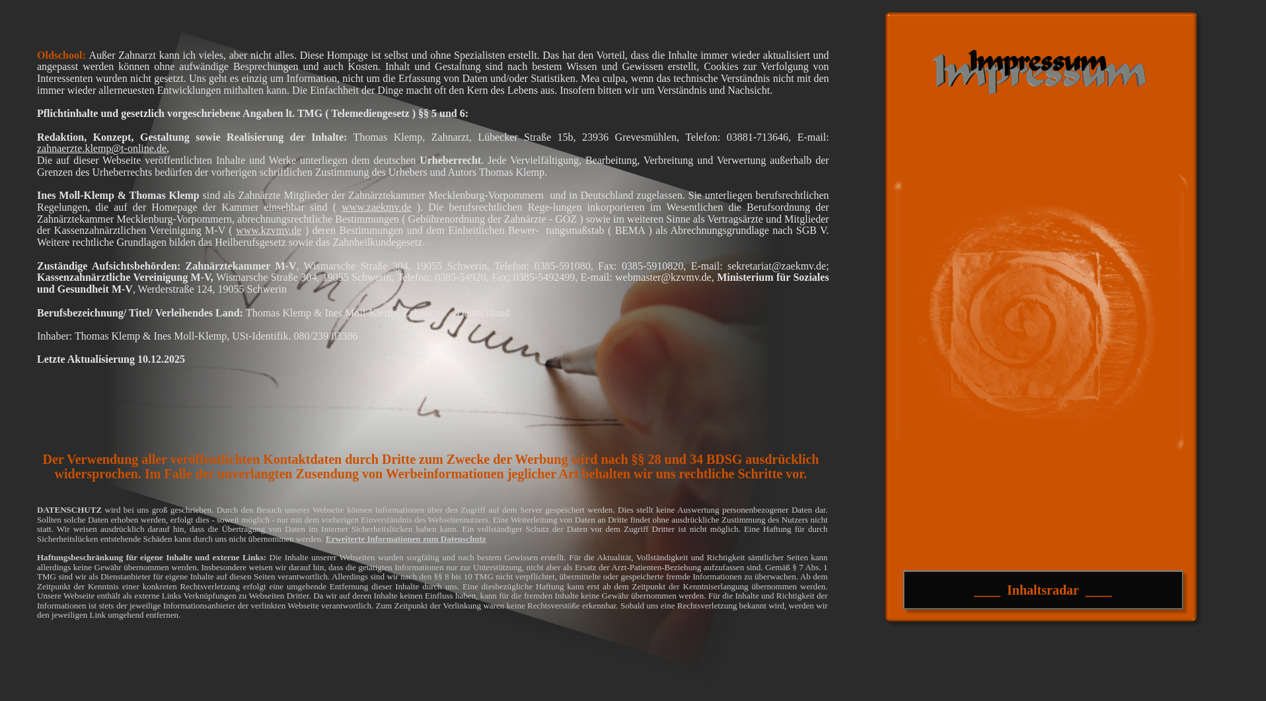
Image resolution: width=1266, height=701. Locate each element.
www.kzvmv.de (268, 230)
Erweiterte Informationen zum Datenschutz (406, 539)
